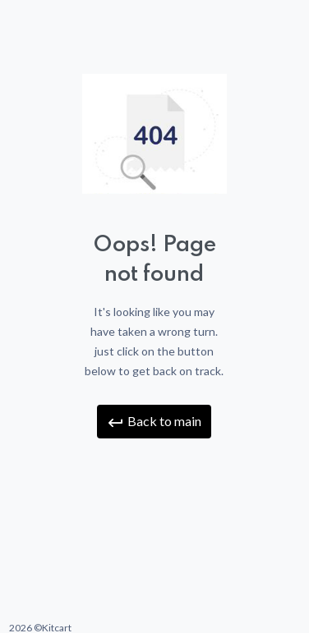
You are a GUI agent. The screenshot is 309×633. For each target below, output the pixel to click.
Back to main (154, 422)
